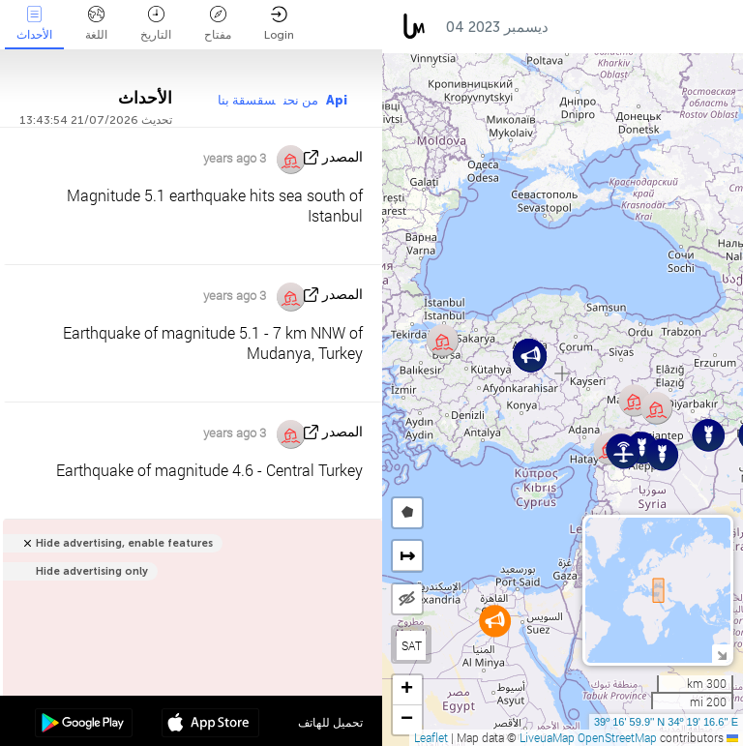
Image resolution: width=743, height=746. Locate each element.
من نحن (300, 100)
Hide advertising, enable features (124, 543)
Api (336, 100)
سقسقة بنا (247, 100)
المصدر (342, 157)
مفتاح (217, 24)
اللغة (96, 24)
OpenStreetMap (617, 737)
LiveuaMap (547, 737)
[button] (495, 621)
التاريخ (155, 24)
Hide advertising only (92, 571)
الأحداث (34, 24)
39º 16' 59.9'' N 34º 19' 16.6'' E (666, 722)
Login (279, 24)
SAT (411, 645)
